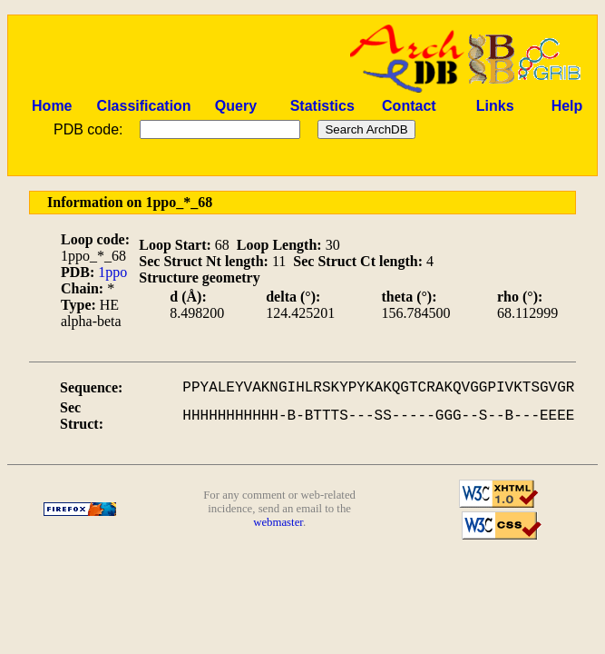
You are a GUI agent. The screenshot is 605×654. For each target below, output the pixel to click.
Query (236, 106)
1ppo (112, 272)
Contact (409, 106)
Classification (144, 106)
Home (52, 106)
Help (567, 106)
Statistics (322, 106)
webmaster (278, 522)
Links (495, 106)
